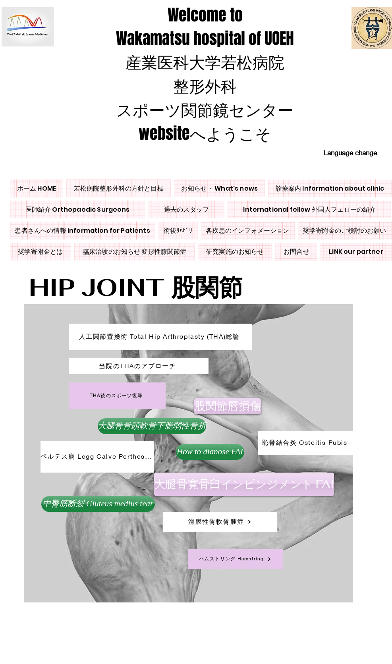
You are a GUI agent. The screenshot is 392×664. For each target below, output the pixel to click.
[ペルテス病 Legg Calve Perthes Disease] (97, 457)
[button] (98, 504)
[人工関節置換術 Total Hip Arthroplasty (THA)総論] (160, 337)
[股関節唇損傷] (227, 406)
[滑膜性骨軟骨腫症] (220, 522)
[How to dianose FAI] (210, 452)
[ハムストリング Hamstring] (235, 559)
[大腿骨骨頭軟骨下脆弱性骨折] (152, 426)
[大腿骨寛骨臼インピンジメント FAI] (244, 484)
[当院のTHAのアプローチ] (139, 366)
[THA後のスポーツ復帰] (117, 395)
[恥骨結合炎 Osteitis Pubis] (305, 443)
